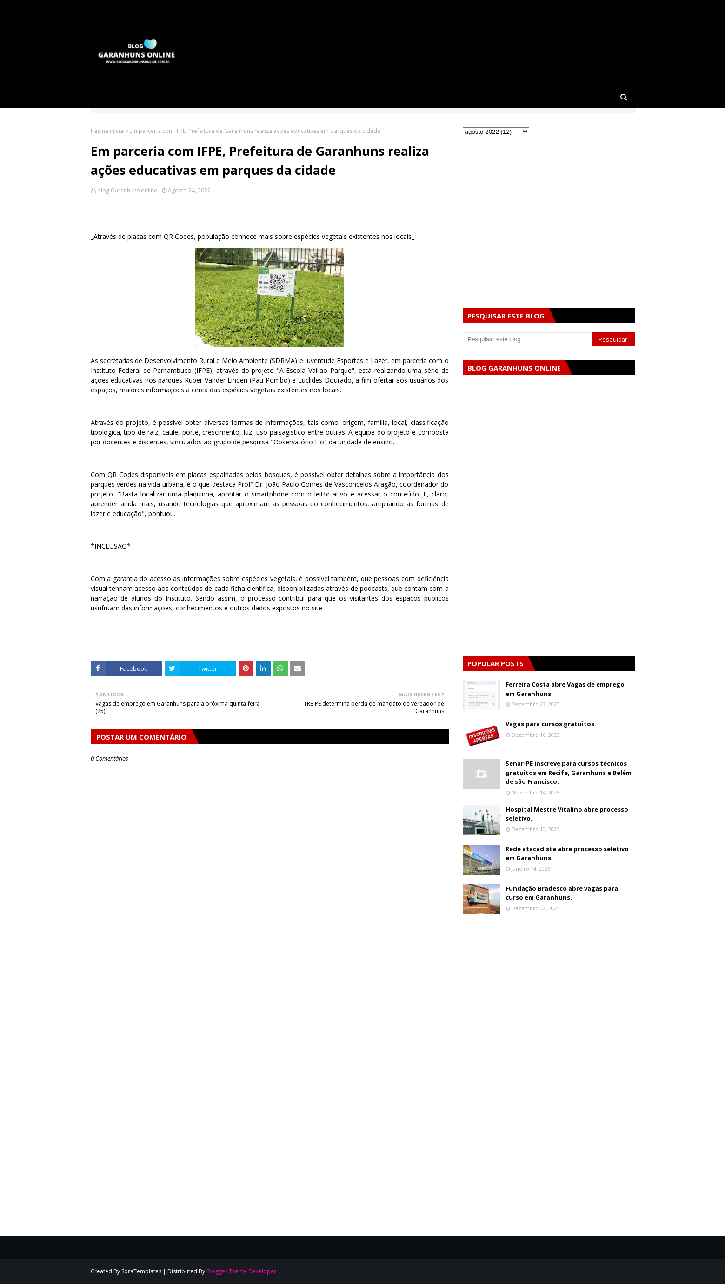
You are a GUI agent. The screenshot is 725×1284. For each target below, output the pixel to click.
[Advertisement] (270, 1040)
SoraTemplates (141, 1271)
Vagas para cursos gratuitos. (551, 724)
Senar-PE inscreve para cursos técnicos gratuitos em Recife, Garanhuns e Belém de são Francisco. (569, 772)
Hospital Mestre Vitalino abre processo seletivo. (567, 814)
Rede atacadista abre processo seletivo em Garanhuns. (567, 853)
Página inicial (108, 131)
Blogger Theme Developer (241, 1271)
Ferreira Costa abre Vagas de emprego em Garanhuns (565, 689)
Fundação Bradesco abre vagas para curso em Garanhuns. (562, 893)
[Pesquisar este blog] (527, 339)
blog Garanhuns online (127, 190)
